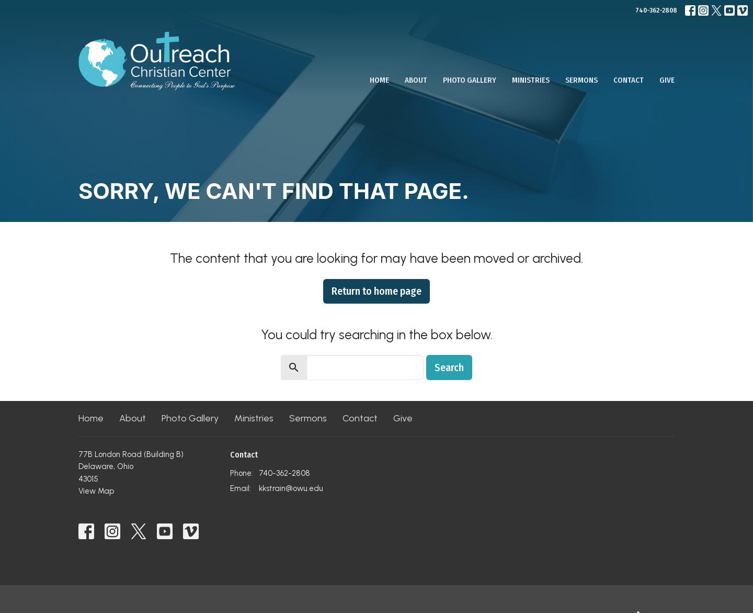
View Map (96, 491)
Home (379, 80)
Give (667, 80)
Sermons (581, 80)
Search (449, 367)
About (416, 80)
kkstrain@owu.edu (291, 488)
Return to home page (376, 291)
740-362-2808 (656, 10)
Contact (628, 80)
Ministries (531, 80)
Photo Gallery (469, 80)
